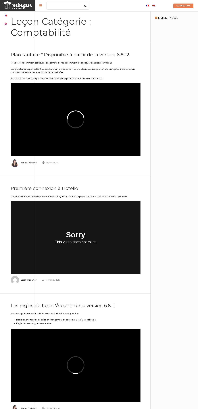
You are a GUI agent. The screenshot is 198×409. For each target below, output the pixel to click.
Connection (183, 6)
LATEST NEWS (177, 17)
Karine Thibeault (64, 154)
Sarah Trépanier (63, 260)
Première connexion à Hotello (79, 180)
